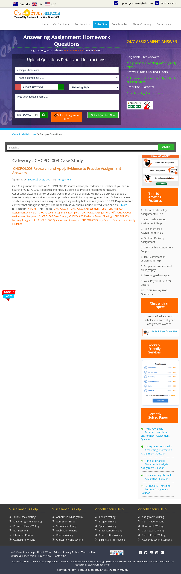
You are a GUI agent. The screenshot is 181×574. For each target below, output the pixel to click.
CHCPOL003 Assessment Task (88, 208)
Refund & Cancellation (23, 556)
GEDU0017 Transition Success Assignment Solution (156, 489)
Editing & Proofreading (110, 539)
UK (37, 4)
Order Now (101, 24)
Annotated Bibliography (67, 517)
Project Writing (105, 521)
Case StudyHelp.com (24, 134)
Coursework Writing (151, 530)
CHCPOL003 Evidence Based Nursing (90, 216)
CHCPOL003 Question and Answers (58, 220)
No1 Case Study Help (22, 552)
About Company (142, 24)
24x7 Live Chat (166, 3)
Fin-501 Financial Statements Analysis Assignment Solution (154, 464)
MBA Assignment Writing (26, 521)
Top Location (82, 24)
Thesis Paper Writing (151, 535)
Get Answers (164, 24)
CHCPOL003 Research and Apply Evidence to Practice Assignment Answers (66, 170)
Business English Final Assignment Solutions (158, 476)
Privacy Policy (71, 552)
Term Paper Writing (151, 521)
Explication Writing (64, 530)
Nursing (32, 208)
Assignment (64, 179)
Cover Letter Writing (108, 535)
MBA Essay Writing (23, 517)
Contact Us (60, 556)
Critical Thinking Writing (67, 539)
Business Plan (19, 530)
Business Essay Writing (24, 526)
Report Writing (105, 517)
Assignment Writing (151, 517)
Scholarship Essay (64, 526)
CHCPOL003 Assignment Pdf (98, 212)
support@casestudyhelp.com (133, 3)
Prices (57, 552)
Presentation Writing (108, 530)
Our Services (61, 24)
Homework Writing (150, 526)
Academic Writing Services (155, 539)
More (124, 205)
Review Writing (62, 535)
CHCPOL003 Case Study (52, 216)
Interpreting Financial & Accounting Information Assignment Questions (156, 450)
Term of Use (88, 552)
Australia (21, 4)
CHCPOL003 (61, 208)
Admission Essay (63, 521)
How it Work (44, 552)
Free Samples (119, 24)
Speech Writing (105, 526)
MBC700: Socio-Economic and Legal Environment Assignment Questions (155, 434)
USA (50, 4)
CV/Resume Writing (22, 539)
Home (44, 24)
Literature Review (21, 535)
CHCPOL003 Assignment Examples (59, 212)
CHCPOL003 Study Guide (95, 220)
